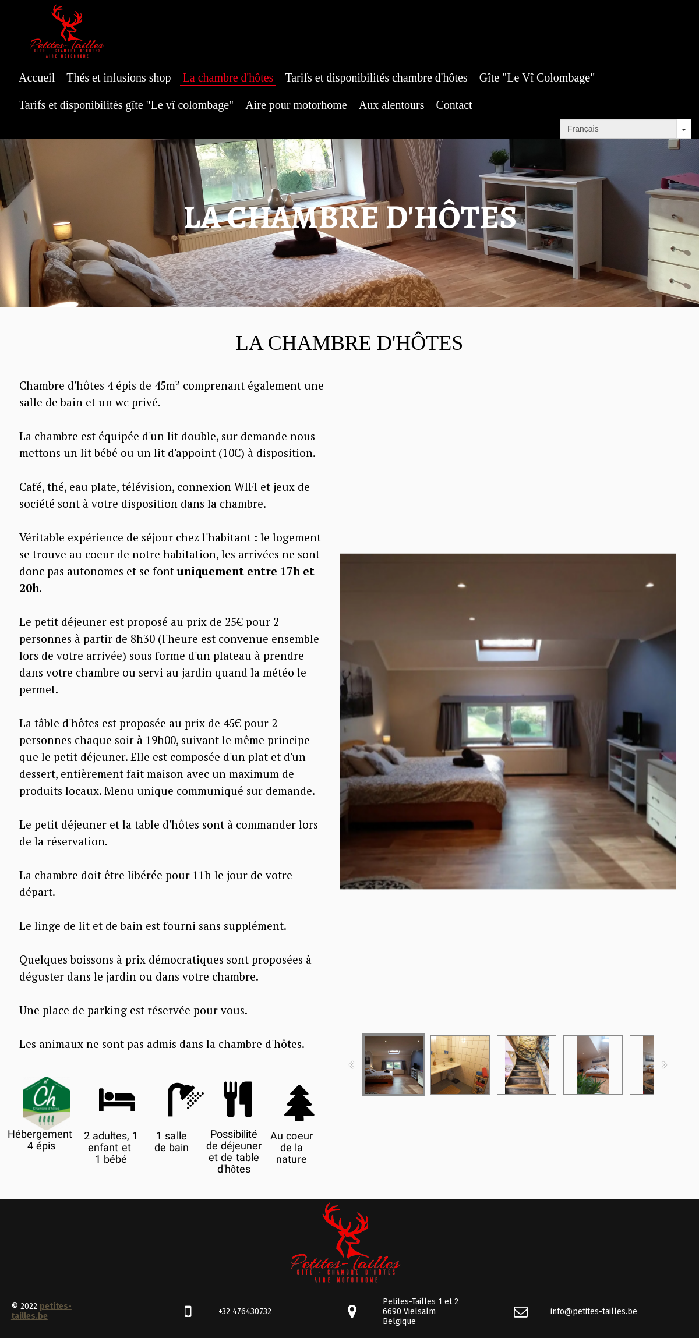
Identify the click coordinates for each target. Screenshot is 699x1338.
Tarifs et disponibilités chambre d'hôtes (376, 77)
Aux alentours (392, 104)
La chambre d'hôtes (228, 77)
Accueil (37, 77)
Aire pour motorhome (296, 104)
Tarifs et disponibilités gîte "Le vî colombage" (126, 104)
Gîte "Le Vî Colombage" (537, 77)
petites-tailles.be (41, 1311)
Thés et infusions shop (118, 77)
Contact (454, 104)
